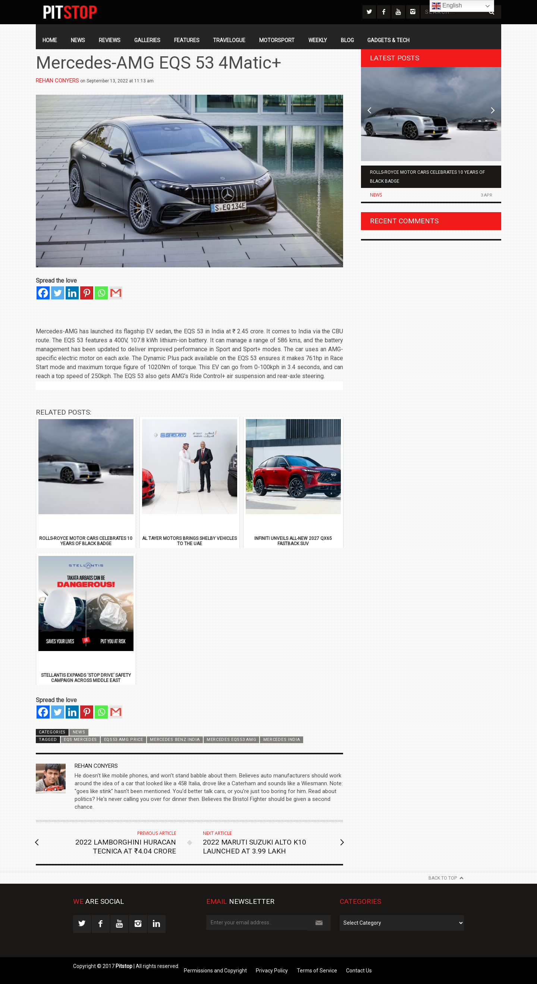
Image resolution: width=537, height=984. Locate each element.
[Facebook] (43, 292)
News (78, 40)
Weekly (317, 40)
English (447, 5)
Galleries (147, 40)
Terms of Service (317, 971)
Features (187, 40)
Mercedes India (281, 739)
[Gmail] (115, 292)
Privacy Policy (272, 971)
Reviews (109, 40)
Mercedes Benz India (175, 739)
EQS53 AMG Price (123, 739)
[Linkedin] (72, 292)
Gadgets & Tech (388, 40)
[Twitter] (57, 292)
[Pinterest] (86, 292)
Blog (347, 40)
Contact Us (359, 971)
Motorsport (277, 40)
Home (50, 40)
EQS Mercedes (80, 739)
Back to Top (442, 878)
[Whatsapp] (101, 292)
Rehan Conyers (57, 80)
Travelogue (229, 40)
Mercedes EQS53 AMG (231, 739)
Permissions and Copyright (215, 971)
